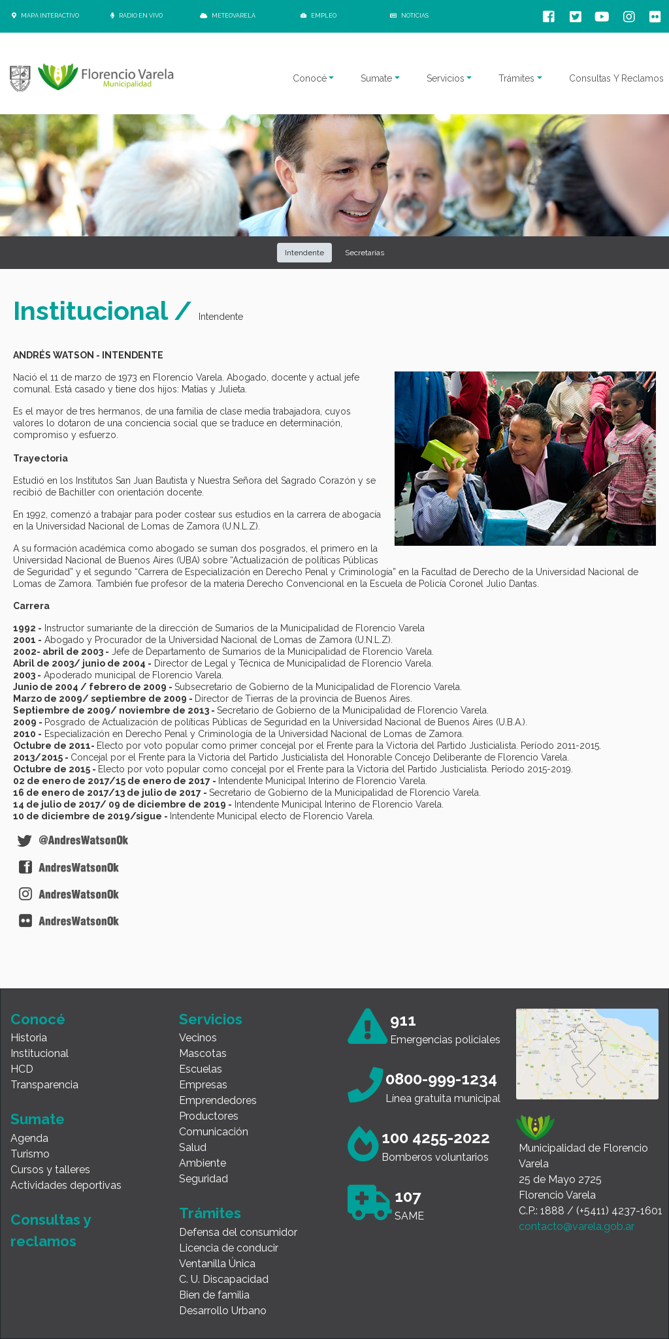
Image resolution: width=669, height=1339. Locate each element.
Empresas (203, 1085)
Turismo (30, 1154)
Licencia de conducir (228, 1248)
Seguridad (203, 1179)
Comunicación (213, 1132)
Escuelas (200, 1069)
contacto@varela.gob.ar (576, 1226)
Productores (208, 1116)
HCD (21, 1069)
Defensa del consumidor (238, 1232)
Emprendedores (218, 1100)
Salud (192, 1147)
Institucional (39, 1053)
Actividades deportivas (66, 1185)
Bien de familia (214, 1295)
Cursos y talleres (50, 1169)
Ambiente (202, 1163)
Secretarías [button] (364, 252)
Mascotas (203, 1053)
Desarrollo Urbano (223, 1310)
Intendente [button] (304, 252)
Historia (28, 1038)
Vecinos (198, 1038)
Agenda (29, 1138)
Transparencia (44, 1085)
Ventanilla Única (217, 1263)
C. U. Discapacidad (224, 1279)
